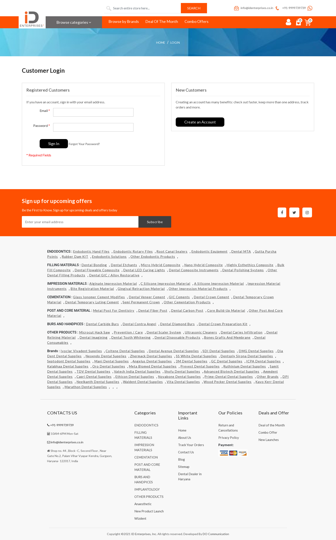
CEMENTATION (146, 457)
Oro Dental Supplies (108, 366)
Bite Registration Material (92, 289)
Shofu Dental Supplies (182, 371)
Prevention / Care (128, 332)
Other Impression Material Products (198, 289)
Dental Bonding (94, 265)
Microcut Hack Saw (94, 332)
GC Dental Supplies (226, 361)
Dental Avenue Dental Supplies (174, 351)
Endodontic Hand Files (91, 251)
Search (194, 8)
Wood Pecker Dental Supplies (228, 382)
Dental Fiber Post (152, 310)
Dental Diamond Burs (177, 324)
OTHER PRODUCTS (149, 496)
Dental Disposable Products (177, 337)
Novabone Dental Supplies (179, 376)
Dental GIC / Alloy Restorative (114, 275)
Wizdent (140, 518)
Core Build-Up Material (226, 310)
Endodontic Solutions (109, 256)
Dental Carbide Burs (102, 324)
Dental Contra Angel (139, 324)
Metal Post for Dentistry (113, 310)
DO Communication (216, 534)
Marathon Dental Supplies (85, 387)
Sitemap (183, 467)
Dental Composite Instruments (194, 270)
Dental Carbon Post (187, 310)
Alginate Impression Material (113, 283)
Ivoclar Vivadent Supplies (81, 351)
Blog (181, 459)
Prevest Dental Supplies (200, 366)
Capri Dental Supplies (94, 376)
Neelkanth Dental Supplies (97, 382)
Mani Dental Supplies (111, 361)
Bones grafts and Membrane (227, 337)
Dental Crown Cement (211, 297)
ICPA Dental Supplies (263, 361)
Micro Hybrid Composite (160, 265)
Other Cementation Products (187, 302)
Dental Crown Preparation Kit (223, 324)
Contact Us (186, 452)
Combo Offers (196, 21)
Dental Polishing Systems (243, 270)
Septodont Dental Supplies (68, 361)
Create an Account (200, 122)
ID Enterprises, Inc (143, 534)
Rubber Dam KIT (75, 256)
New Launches (268, 440)
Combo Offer (267, 432)
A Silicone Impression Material (219, 283)
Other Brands (268, 376)
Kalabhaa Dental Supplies (67, 366)
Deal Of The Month (161, 21)
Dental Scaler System (164, 332)
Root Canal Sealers (172, 251)
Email (45, 110)
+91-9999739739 (290, 8)
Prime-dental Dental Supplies (228, 376)
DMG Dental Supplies (256, 351)
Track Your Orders (191, 445)
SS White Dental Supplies (196, 356)
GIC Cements (179, 297)
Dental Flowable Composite (97, 270)
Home (160, 42)
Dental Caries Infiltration (241, 332)
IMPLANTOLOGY (147, 489)
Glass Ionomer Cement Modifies (99, 297)
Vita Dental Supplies (183, 382)
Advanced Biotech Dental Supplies (231, 371)
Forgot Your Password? (84, 144)
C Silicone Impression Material (165, 283)
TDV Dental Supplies (93, 371)
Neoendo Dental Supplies (106, 356)
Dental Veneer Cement (147, 297)
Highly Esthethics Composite (249, 265)
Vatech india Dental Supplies (137, 371)
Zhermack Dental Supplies (151, 356)
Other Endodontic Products (152, 256)
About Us (184, 437)
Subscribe (155, 222)
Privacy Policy (228, 437)
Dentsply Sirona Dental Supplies (246, 356)
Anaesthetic (143, 504)
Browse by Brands (123, 21)
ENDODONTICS (146, 425)
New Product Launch (149, 511)
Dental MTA (241, 251)
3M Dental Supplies (191, 361)
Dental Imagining (94, 337)
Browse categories (73, 22)
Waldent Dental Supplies (143, 382)
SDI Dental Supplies (218, 351)
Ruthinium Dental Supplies (244, 366)
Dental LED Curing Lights (144, 270)
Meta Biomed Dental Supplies (153, 366)
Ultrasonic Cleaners (201, 332)
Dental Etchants (124, 265)
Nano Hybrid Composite (203, 265)
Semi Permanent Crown (141, 302)
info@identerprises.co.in (253, 8)
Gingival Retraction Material (141, 289)
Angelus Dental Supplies (152, 361)
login (175, 42)
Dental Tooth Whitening (131, 337)
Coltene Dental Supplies (125, 351)
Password (41, 125)
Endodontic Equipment (209, 251)
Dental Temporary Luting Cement (92, 302)
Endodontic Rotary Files (133, 251)
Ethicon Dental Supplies (134, 376)
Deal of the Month (271, 425)
